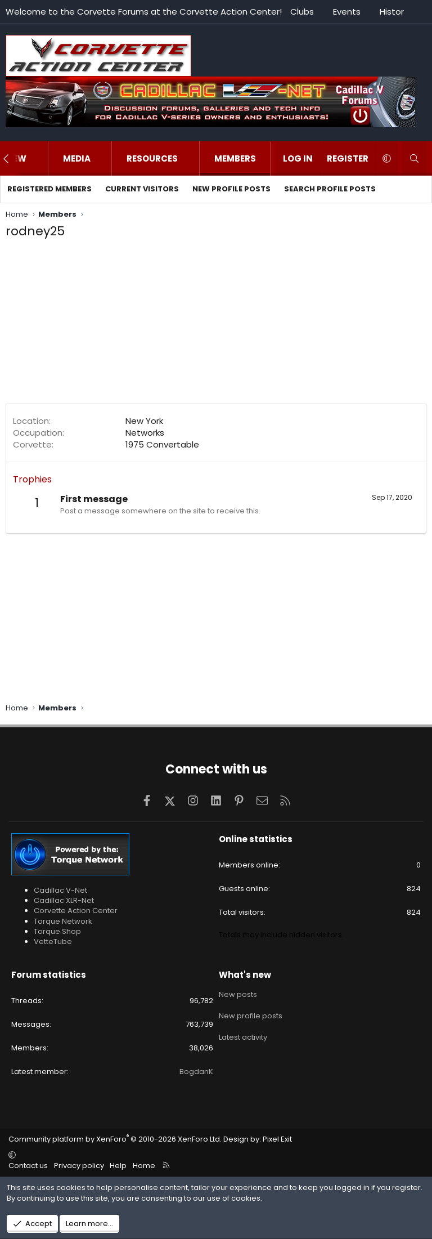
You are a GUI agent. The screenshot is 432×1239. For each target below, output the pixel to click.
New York (144, 421)
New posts (238, 994)
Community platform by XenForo (115, 1139)
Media (77, 158)
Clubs (302, 11)
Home (144, 1165)
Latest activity (243, 1034)
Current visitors (142, 189)
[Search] (414, 158)
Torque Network (63, 921)
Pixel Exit (277, 1139)
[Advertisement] (216, 324)
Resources (152, 158)
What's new (245, 975)
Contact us (28, 1165)
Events (347, 11)
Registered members (49, 189)
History (394, 11)
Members (235, 158)
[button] (38, 158)
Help (118, 1165)
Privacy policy (79, 1165)
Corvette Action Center (76, 910)
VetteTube (53, 941)
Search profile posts (330, 189)
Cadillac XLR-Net (64, 900)
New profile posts (231, 189)
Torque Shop (57, 931)
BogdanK (196, 1071)
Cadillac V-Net (60, 890)
